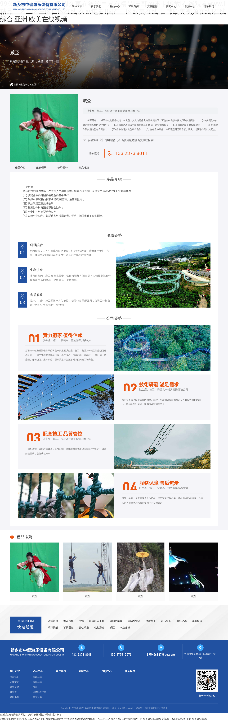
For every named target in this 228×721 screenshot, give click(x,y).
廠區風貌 (14, 697)
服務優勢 (41, 167)
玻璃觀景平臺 (96, 621)
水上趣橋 (125, 627)
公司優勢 (62, 167)
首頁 (16, 84)
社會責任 (14, 692)
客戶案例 (133, 6)
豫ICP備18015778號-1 (156, 708)
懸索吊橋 (53, 621)
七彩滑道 (99, 627)
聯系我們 (209, 6)
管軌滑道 (84, 627)
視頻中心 (190, 6)
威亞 (33, 84)
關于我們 (96, 6)
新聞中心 (171, 6)
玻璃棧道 (197, 621)
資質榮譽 (152, 6)
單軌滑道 (68, 627)
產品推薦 (84, 167)
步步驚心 (166, 621)
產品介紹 (20, 167)
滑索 (81, 621)
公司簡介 (14, 677)
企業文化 (14, 682)
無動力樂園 (116, 621)
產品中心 (115, 6)
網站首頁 (77, 6)
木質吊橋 (68, 621)
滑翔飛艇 (53, 627)
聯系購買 (94, 153)
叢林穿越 (181, 621)
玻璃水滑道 (134, 621)
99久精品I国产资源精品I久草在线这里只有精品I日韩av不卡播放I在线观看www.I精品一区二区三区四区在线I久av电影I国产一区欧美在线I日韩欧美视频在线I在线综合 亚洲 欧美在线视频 (103, 718)
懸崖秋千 (151, 621)
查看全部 (37, 697)
